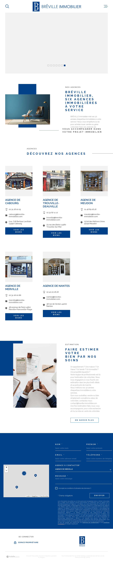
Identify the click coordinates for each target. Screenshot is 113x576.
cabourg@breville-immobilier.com (17, 219)
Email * (60, 455)
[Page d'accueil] (56, 6)
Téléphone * (94, 455)
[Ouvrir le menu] (106, 6)
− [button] (6, 470)
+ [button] (6, 467)
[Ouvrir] (7, 6)
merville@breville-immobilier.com (17, 305)
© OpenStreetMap (44, 496)
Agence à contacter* (67, 465)
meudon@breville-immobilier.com (92, 219)
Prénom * (92, 444)
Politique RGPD (79, 557)
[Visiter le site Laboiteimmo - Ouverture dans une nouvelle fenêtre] (12, 557)
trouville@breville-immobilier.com (54, 222)
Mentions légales (85, 556)
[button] (48, 65)
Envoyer (99, 495)
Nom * (59, 444)
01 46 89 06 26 (90, 213)
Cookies (87, 557)
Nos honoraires (66, 556)
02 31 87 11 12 (52, 216)
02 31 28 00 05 (15, 213)
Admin (94, 556)
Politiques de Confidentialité (90, 522)
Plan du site (75, 556)
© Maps (34, 496)
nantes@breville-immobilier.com (53, 301)
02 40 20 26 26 (52, 295)
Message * (61, 476)
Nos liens (100, 556)
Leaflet (28, 496)
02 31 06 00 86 (15, 299)
